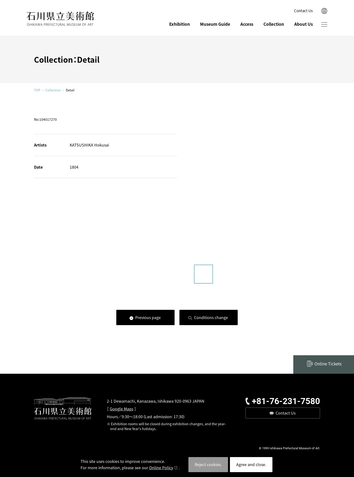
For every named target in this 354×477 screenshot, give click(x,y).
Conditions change (211, 317)
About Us (303, 24)
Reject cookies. (208, 464)
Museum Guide (215, 24)
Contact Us (303, 10)
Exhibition (179, 24)
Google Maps (121, 409)
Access (246, 24)
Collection (273, 24)
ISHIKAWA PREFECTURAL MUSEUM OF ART (60, 19)
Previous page (148, 317)
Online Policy (161, 467)
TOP (37, 90)
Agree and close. (251, 464)
